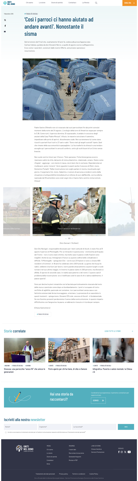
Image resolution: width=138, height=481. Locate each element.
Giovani (28, 366)
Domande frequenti (75, 457)
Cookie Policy (93, 474)
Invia (125, 427)
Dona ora (127, 3)
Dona (48, 464)
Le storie (49, 453)
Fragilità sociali (32, 14)
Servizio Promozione (97, 452)
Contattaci (50, 460)
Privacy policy (63, 474)
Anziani (7, 366)
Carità (51, 366)
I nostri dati (72, 449)
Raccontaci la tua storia (76, 453)
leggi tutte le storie (113, 331)
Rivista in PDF (73, 460)
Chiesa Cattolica (96, 449)
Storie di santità (52, 457)
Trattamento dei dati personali (45, 474)
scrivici (98, 401)
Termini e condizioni (78, 474)
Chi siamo (50, 449)
